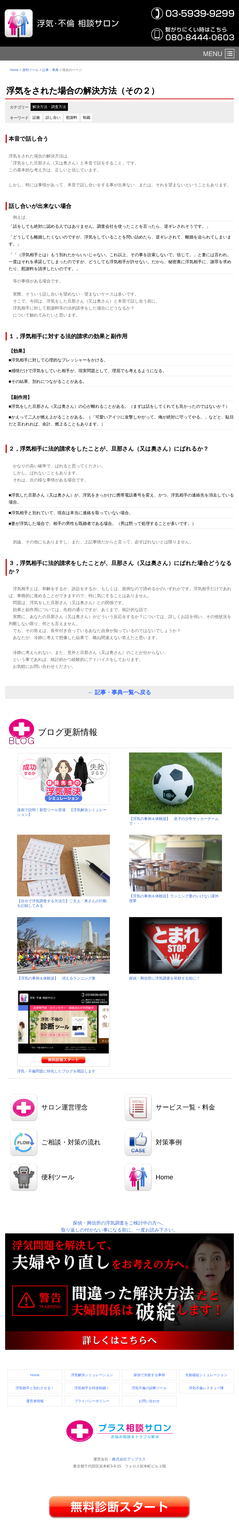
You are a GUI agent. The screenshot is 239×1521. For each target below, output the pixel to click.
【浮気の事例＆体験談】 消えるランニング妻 (56, 978)
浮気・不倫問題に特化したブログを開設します (56, 1071)
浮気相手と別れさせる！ (35, 1388)
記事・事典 (50, 70)
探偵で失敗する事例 (149, 1375)
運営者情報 (35, 1401)
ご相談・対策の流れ (71, 1142)
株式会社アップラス (129, 1459)
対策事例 (169, 1142)
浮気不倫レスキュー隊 (206, 1388)
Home (14, 70)
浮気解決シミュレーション (92, 1375)
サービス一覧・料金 (185, 1107)
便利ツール (30, 70)
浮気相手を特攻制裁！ (91, 1388)
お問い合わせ (149, 1401)
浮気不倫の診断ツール (149, 1388)
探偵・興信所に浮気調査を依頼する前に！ (164, 978)
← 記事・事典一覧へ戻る (119, 692)
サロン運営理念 (64, 1107)
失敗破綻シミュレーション (206, 1375)
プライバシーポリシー (91, 1401)
